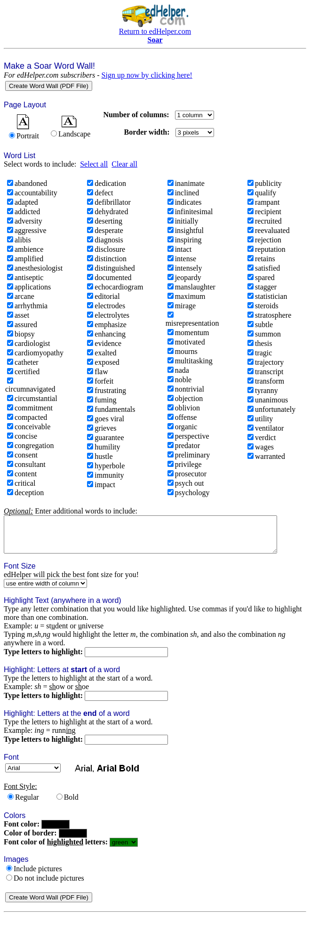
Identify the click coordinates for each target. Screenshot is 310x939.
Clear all (124, 164)
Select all (94, 164)
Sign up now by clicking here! (147, 75)
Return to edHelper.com (155, 31)
